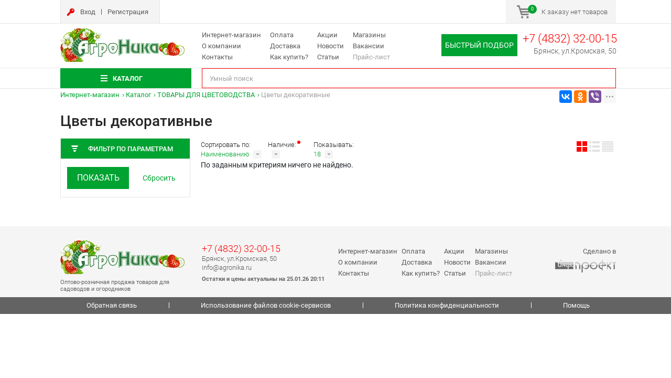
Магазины (369, 35)
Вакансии (368, 46)
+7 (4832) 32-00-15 (570, 38)
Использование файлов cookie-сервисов (266, 305)
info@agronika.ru (227, 267)
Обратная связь (111, 305)
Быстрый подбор (479, 45)
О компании (221, 46)
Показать (98, 178)
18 (317, 154)
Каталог (138, 95)
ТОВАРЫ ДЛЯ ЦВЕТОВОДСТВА (206, 95)
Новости (330, 46)
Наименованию (225, 154)
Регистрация (127, 12)
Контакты (217, 57)
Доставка (285, 46)
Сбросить (159, 178)
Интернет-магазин (231, 35)
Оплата (282, 35)
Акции (327, 35)
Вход (87, 12)
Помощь (576, 305)
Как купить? (289, 57)
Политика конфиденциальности (447, 305)
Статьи (328, 57)
